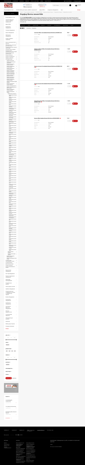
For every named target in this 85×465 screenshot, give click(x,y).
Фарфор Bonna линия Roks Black (12, 228)
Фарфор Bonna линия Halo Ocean (12, 156)
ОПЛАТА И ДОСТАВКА (35, 1)
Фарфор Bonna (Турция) (58, 12)
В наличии (34, 28)
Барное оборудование (19, 451)
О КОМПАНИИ (15, 1)
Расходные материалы (30, 461)
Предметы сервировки (9, 57)
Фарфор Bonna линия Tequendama (12, 245)
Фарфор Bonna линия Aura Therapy (12, 117)
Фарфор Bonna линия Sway (12, 243)
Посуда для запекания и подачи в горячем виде (11, 47)
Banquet (7, 344)
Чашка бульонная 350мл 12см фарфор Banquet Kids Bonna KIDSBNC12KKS (46, 101)
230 (14, 350)
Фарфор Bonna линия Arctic (12, 104)
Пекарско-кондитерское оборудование (20, 459)
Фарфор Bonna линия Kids (12, 167)
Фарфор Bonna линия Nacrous (12, 200)
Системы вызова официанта (31, 456)
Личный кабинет (6, 444)
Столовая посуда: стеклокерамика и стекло (10, 261)
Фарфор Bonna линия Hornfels (12, 161)
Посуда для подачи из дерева (10, 49)
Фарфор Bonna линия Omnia (12, 208)
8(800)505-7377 (42, 6)
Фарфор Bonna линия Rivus (12, 226)
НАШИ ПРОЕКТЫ (48, 1)
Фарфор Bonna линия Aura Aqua (12, 106)
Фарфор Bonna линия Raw (12, 219)
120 (9, 350)
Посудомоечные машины (20, 462)
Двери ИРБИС (18, 447)
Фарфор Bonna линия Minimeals (12, 195)
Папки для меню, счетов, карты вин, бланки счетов (11, 45)
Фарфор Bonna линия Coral (12, 126)
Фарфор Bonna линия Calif (12, 124)
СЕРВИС (41, 1)
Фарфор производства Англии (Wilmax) (10, 69)
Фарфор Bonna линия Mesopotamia (12, 193)
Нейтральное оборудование (20, 452)
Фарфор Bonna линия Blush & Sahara (12, 121)
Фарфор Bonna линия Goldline (12, 145)
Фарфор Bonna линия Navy (12, 202)
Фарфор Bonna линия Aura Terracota (12, 113)
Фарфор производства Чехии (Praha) (12, 259)
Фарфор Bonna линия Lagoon (12, 174)
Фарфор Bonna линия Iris (12, 163)
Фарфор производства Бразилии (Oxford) (10, 75)
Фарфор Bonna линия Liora (12, 180)
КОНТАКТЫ (22, 1)
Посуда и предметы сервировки (29, 12)
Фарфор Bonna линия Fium (12, 135)
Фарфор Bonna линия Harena (12, 158)
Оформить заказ (6, 445)
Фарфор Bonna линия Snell (12, 237)
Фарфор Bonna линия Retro (12, 222)
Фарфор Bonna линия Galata (12, 141)
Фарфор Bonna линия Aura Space (12, 111)
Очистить (14, 378)
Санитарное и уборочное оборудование (30, 453)
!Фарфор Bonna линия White (12, 95)
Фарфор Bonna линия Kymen (12, 171)
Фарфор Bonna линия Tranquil (12, 248)
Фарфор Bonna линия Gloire (12, 143)
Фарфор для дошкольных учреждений (11, 62)
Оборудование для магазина (31, 457)
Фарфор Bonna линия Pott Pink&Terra (12, 217)
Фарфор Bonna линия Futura (12, 137)
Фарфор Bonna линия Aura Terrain (12, 115)
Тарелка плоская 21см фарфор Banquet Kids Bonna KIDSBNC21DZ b (48, 67)
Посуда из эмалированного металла (10, 267)
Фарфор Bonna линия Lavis (12, 176)
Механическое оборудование (21, 456)
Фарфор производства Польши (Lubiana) (10, 90)
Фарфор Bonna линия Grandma (12, 150)
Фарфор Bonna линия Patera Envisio (12, 215)
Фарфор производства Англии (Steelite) (10, 67)
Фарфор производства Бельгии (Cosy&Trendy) (10, 73)
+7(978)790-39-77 (41, 4)
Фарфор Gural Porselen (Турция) (11, 254)
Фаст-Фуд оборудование (20, 457)
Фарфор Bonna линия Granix (12, 152)
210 (12, 350)
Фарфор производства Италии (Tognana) (10, 84)
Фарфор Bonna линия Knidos (12, 169)
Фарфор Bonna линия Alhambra (12, 100)
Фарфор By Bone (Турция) (10, 252)
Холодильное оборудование (20, 448)
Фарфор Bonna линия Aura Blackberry (12, 108)
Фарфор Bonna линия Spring (12, 241)
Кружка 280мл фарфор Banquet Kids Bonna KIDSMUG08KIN (46, 118)
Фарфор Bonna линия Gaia (12, 139)
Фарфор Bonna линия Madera (12, 191)
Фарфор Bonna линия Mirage (12, 198)
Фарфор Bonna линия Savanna (12, 230)
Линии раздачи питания (30, 442)
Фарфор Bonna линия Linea (12, 178)
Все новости (9, 418)
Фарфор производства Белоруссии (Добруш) (10, 71)
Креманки (7, 43)
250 (6, 350)
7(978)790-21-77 (6, 430)
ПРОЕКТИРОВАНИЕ (7, 1)
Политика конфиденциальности (7, 447)
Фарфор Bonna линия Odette (12, 206)
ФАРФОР (7, 364)
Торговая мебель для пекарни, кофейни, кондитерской (19, 445)
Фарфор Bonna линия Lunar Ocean (12, 187)
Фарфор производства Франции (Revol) (10, 256)
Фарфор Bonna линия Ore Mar (12, 211)
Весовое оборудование (30, 448)
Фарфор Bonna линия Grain (12, 148)
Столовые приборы (9, 262)
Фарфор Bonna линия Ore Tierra (12, 213)
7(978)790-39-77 (14, 430)
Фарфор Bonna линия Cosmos (12, 128)
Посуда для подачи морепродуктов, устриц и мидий (11, 51)
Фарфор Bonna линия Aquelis (12, 102)
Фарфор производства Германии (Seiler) (10, 80)
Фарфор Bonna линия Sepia (12, 232)
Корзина (5, 442)
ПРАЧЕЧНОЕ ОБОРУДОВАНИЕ (20, 461)
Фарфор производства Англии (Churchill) (10, 64)
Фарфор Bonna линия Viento (12, 250)
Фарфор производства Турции (48, 12)
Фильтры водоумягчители (30, 454)
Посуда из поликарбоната (10, 56)
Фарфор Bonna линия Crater (12, 130)
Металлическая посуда (9, 263)
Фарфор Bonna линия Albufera (12, 98)
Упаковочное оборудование (30, 451)
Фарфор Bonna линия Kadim (12, 165)
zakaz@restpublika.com (40, 430)
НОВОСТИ (27, 1)
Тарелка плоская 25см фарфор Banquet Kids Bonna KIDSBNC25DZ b (48, 84)
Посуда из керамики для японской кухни (10, 53)
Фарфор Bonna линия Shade (12, 235)
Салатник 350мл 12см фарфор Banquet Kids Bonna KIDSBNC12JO (48, 32)
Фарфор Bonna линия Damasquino (12, 132)
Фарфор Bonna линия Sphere (12, 239)
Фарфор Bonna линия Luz (12, 189)
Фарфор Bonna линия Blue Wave (12, 119)
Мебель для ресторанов (30, 460)
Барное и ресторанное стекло (11, 42)
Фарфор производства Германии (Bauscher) (10, 77)
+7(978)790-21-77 (28, 4)
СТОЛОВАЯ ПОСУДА (39, 12)
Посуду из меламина (9, 265)
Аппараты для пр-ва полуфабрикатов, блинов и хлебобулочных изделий (30, 446)
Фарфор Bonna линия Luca (12, 182)
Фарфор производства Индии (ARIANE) (12, 82)
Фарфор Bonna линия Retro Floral (12, 224)
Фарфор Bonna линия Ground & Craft (12, 154)
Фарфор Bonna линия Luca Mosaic (12, 185)
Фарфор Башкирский (10, 60)
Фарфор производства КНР (11, 85)
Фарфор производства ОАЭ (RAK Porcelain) (11, 87)
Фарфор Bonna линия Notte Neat (12, 204)
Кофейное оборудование (30, 444)
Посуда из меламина (9, 55)
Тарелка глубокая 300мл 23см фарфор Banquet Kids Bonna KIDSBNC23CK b (46, 49)
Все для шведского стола (20, 442)
